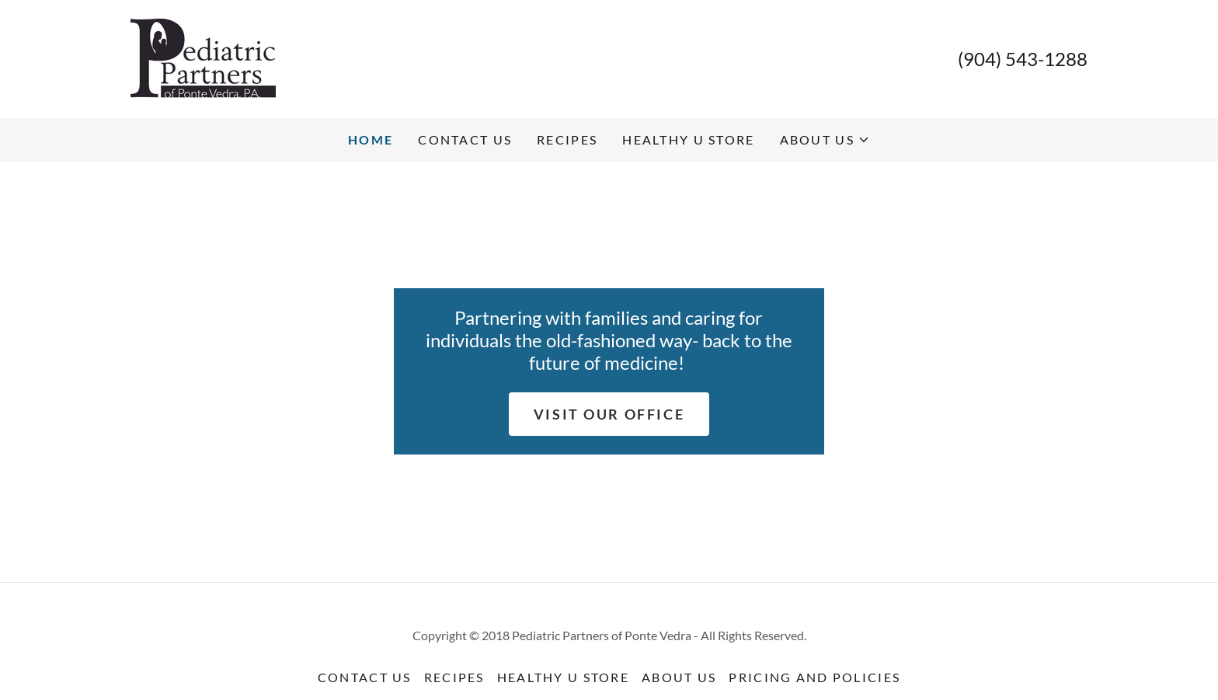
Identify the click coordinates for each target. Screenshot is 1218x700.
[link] (203, 57)
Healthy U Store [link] (688, 139)
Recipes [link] (567, 139)
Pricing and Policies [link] (814, 677)
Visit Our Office (609, 414)
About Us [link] (679, 677)
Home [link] (370, 139)
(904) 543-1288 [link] (1023, 58)
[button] (825, 140)
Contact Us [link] (465, 139)
